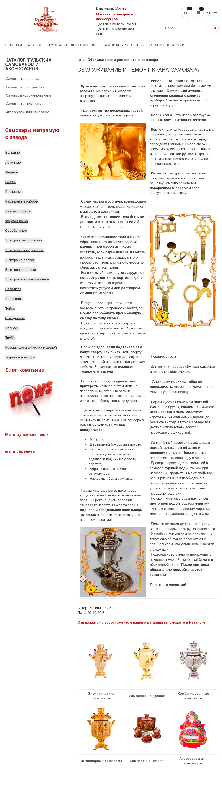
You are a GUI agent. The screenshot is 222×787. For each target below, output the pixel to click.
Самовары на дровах (22, 78)
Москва (121, 8)
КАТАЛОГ (34, 45)
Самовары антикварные (24, 103)
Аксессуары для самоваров (28, 112)
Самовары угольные (123, 45)
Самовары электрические (72, 45)
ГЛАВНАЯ (13, 45)
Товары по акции (166, 45)
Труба (10, 337)
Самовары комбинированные (28, 95)
